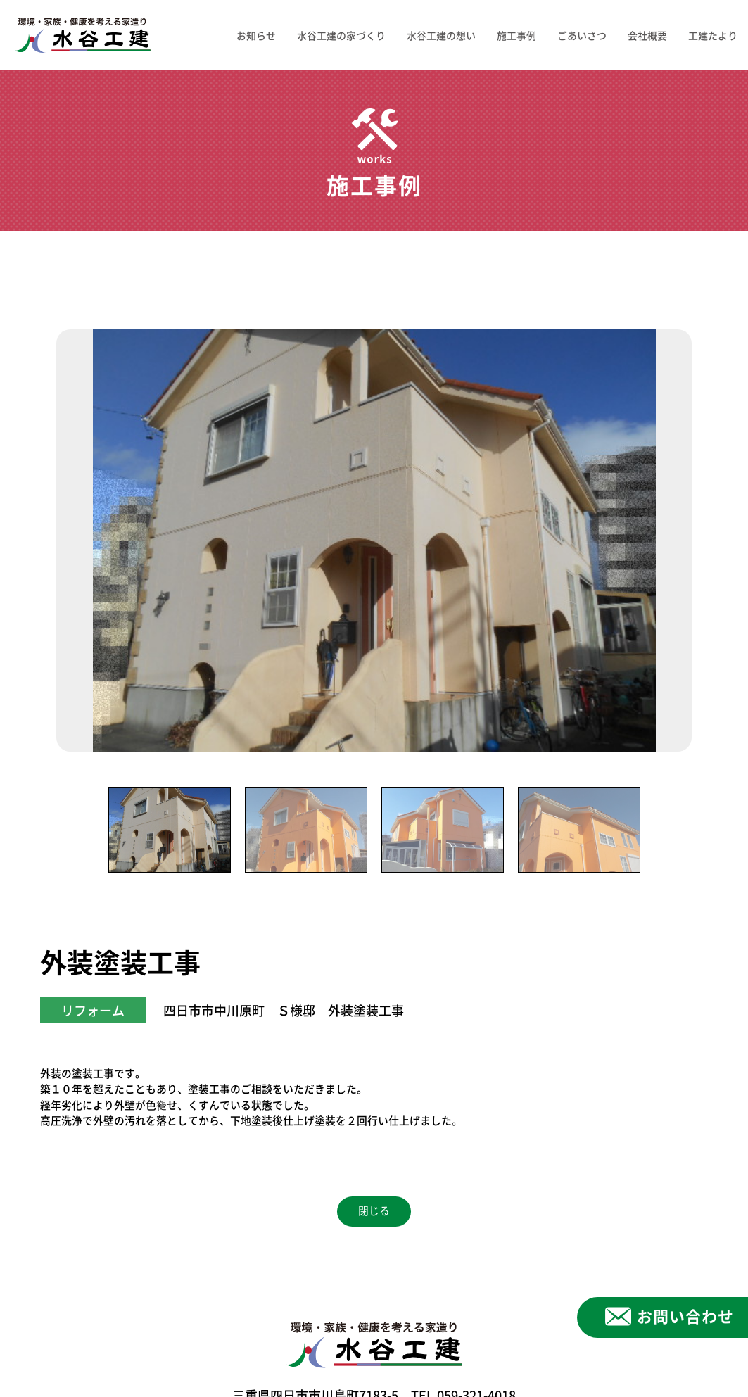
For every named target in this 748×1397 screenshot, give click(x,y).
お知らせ (256, 35)
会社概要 (647, 35)
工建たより (712, 35)
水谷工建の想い (441, 35)
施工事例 (516, 35)
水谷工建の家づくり (341, 35)
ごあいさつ (582, 35)
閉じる (374, 1211)
